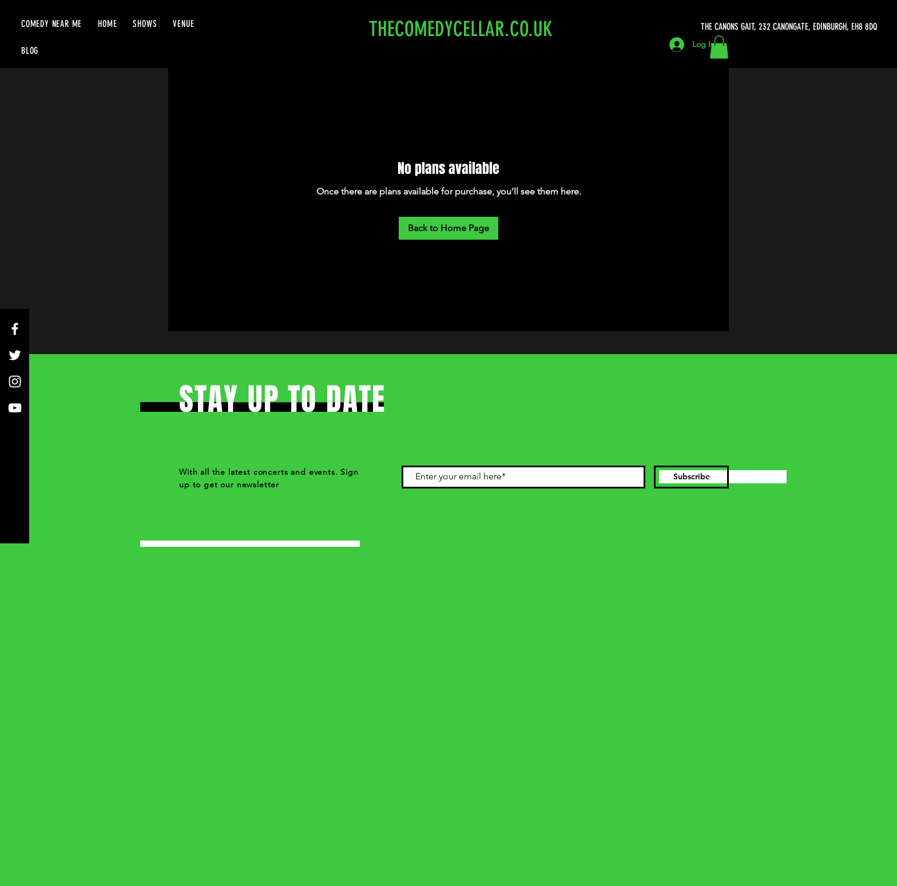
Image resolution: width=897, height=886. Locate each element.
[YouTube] (15, 408)
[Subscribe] (691, 477)
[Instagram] (15, 382)
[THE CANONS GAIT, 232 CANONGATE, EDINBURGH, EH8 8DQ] (791, 26)
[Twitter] (15, 355)
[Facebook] (15, 329)
